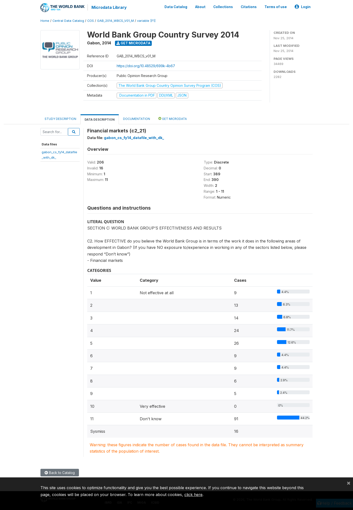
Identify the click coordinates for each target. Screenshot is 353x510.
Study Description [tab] (60, 119)
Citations (249, 7)
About (200, 7)
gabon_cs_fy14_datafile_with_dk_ (134, 138)
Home (44, 21)
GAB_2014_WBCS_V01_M (115, 21)
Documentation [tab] (136, 119)
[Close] (349, 483)
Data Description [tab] (100, 119)
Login (303, 7)
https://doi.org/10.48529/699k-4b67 (146, 66)
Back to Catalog (60, 473)
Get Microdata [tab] (172, 118)
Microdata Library (109, 7)
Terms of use (276, 7)
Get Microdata (133, 43)
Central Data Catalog (68, 21)
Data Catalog (175, 7)
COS (90, 21)
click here (193, 494)
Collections (223, 7)
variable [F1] (146, 21)
